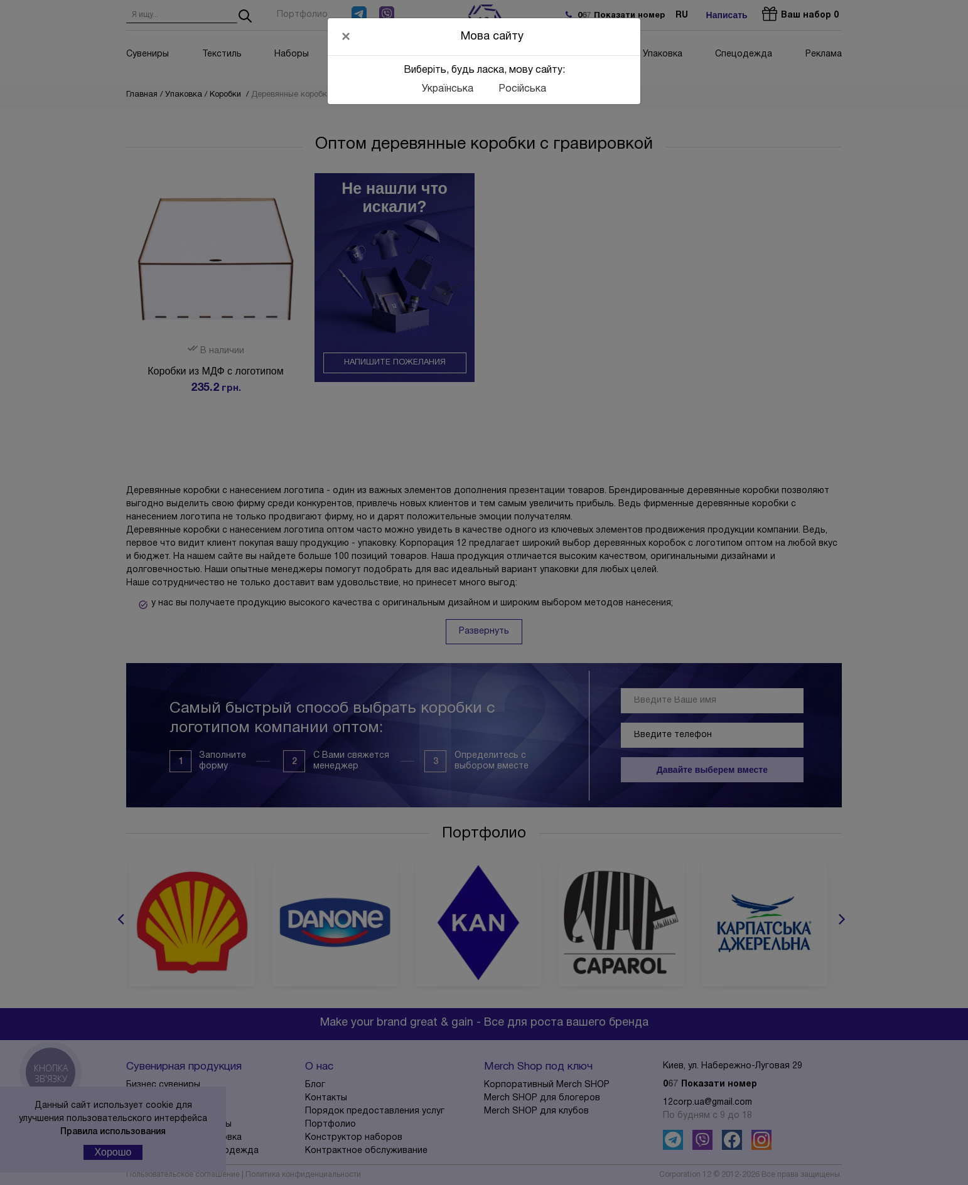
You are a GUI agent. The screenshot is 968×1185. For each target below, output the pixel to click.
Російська (522, 89)
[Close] (346, 36)
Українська (447, 89)
